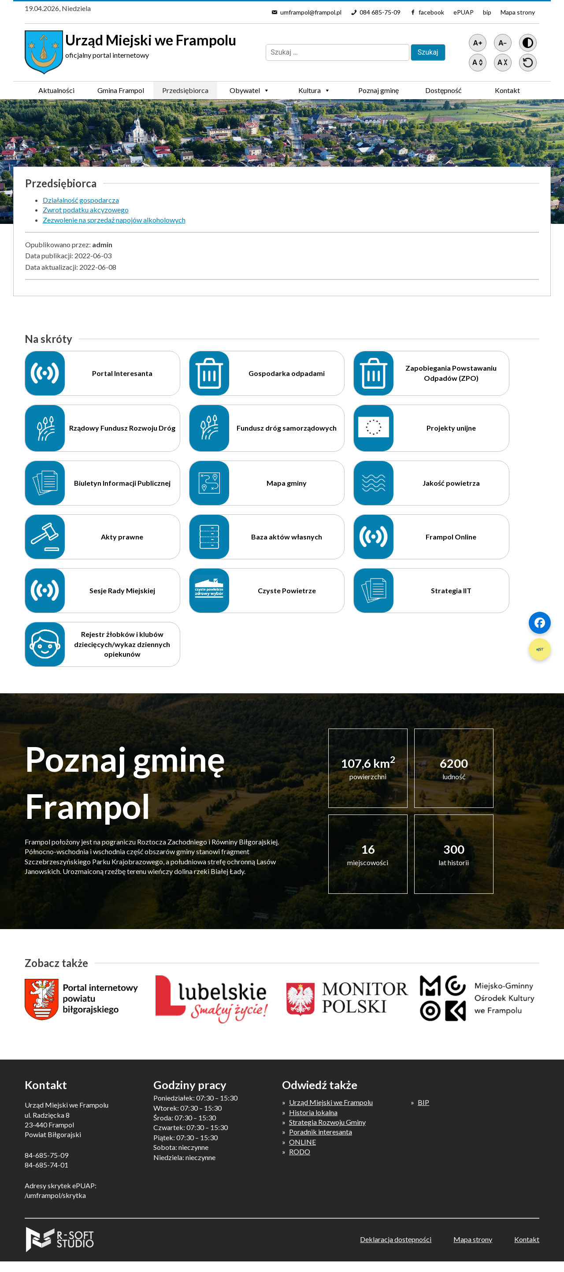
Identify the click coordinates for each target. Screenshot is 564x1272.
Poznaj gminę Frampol (378, 92)
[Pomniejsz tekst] (503, 43)
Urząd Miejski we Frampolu (331, 1102)
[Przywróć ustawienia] (528, 62)
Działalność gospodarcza (81, 200)
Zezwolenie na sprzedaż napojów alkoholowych (114, 220)
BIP (423, 1102)
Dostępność (443, 90)
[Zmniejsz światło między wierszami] (503, 62)
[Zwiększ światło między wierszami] (477, 62)
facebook (431, 12)
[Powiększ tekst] (477, 43)
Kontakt (507, 90)
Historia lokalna (313, 1112)
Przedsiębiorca (185, 92)
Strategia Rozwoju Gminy (327, 1122)
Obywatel (250, 90)
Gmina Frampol (120, 92)
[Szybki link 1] (540, 623)
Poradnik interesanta (320, 1131)
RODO (299, 1151)
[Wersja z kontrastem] (528, 43)
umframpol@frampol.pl (310, 12)
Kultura (314, 90)
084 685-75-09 (380, 12)
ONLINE (302, 1142)
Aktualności (56, 90)
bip (487, 12)
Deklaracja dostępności (395, 1239)
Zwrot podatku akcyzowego (86, 209)
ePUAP (463, 12)
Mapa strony (518, 12)
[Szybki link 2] (540, 649)
